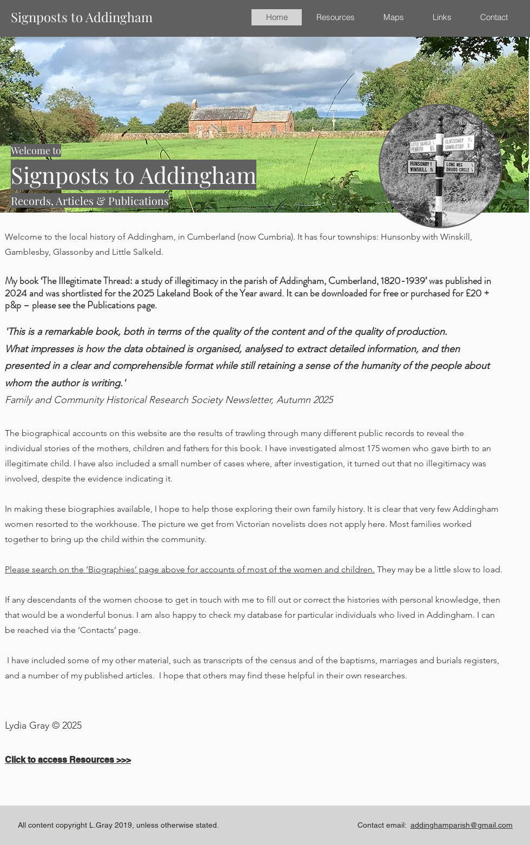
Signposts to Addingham (82, 16)
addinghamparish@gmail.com (461, 825)
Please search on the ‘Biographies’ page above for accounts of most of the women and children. (190, 569)
